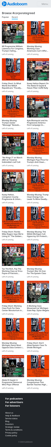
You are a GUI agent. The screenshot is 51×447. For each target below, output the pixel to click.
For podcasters (14, 398)
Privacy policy (11, 432)
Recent (15, 17)
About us (9, 412)
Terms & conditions (13, 430)
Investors (9, 424)
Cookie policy (11, 435)
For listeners (12, 405)
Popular (5, 17)
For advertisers (14, 402)
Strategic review (12, 427)
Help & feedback (12, 415)
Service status (11, 418)
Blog (7, 421)
